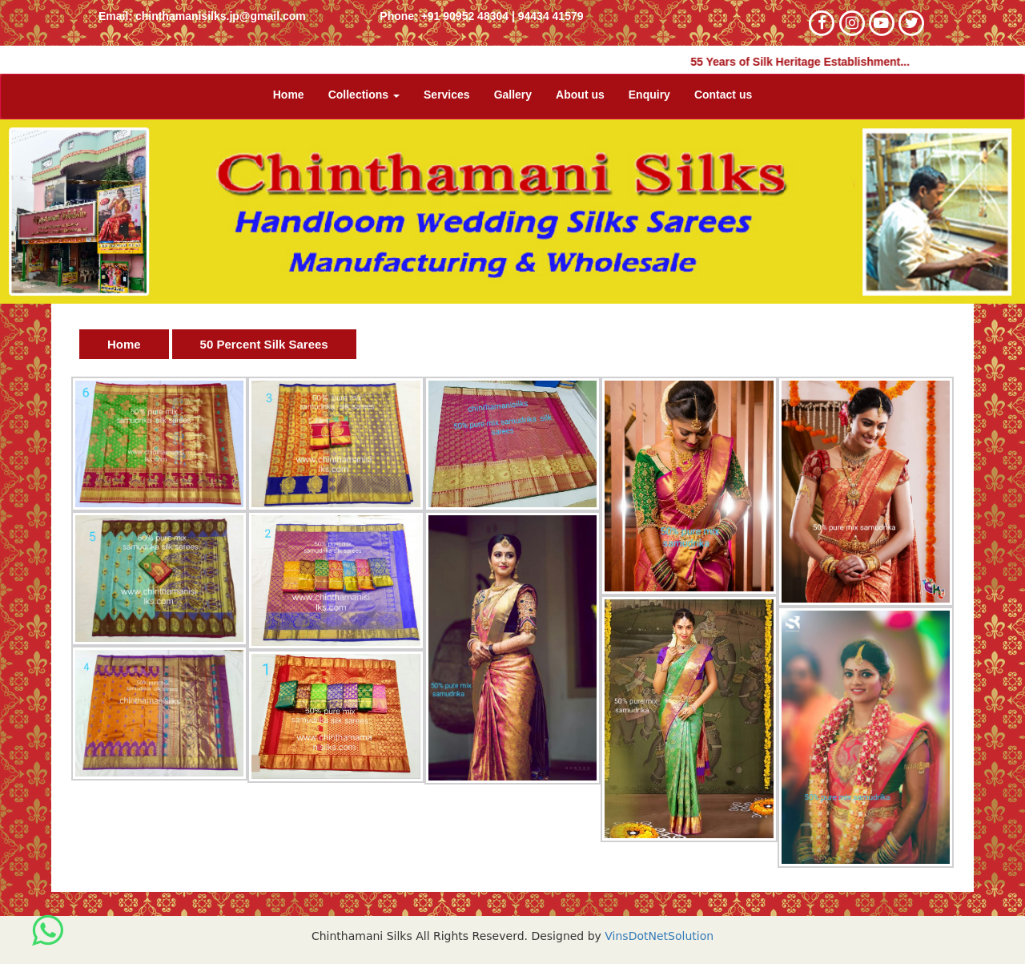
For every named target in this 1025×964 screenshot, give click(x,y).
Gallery (513, 94)
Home (288, 94)
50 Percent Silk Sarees (264, 344)
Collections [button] (364, 94)
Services (447, 94)
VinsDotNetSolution (657, 936)
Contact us (723, 94)
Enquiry (649, 94)
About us (580, 94)
